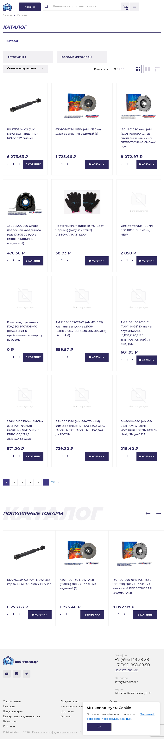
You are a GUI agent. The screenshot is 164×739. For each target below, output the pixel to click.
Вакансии (9, 721)
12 (115, 69)
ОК (99, 727)
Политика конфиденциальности (54, 732)
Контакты (9, 726)
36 (122, 69)
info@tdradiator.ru (127, 682)
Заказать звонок (126, 670)
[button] (148, 513)
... (46, 482)
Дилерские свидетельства (21, 716)
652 (53, 482)
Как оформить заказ (74, 706)
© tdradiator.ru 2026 (16, 732)
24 (118, 69)
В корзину (33, 164)
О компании (12, 701)
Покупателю (69, 701)
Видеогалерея (13, 711)
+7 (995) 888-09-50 (132, 665)
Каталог (114, 701)
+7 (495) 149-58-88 (132, 659)
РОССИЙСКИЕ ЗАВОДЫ (76, 57)
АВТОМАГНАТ (17, 57)
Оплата (65, 716)
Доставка (67, 711)
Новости (9, 706)
